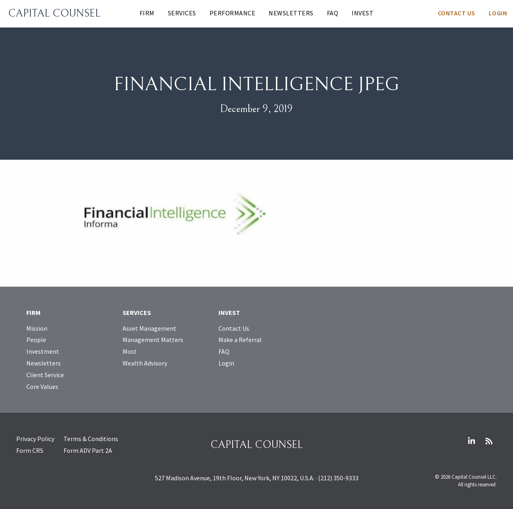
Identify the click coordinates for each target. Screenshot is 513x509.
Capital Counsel (54, 13)
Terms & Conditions (91, 439)
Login (498, 13)
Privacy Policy (35, 439)
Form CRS (29, 450)
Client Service (45, 375)
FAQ (333, 13)
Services (182, 13)
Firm (147, 13)
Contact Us (456, 13)
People (36, 340)
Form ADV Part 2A (88, 450)
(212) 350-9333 (338, 478)
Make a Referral (240, 340)
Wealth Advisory (145, 363)
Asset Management (149, 328)
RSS (489, 441)
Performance (233, 13)
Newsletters (291, 13)
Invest (362, 13)
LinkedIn (471, 441)
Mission (36, 328)
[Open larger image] (175, 213)
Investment (42, 351)
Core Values (42, 386)
